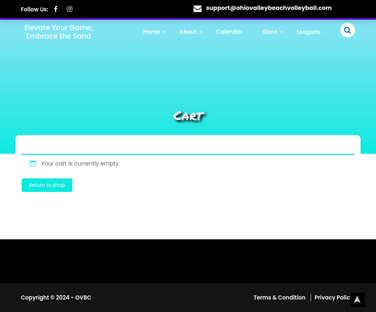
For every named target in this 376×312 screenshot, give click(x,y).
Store (271, 32)
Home (157, 32)
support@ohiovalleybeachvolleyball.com (269, 8)
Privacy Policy (334, 297)
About (192, 32)
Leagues (309, 32)
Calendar (232, 32)
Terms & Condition (280, 297)
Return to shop (47, 185)
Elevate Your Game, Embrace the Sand (59, 31)
